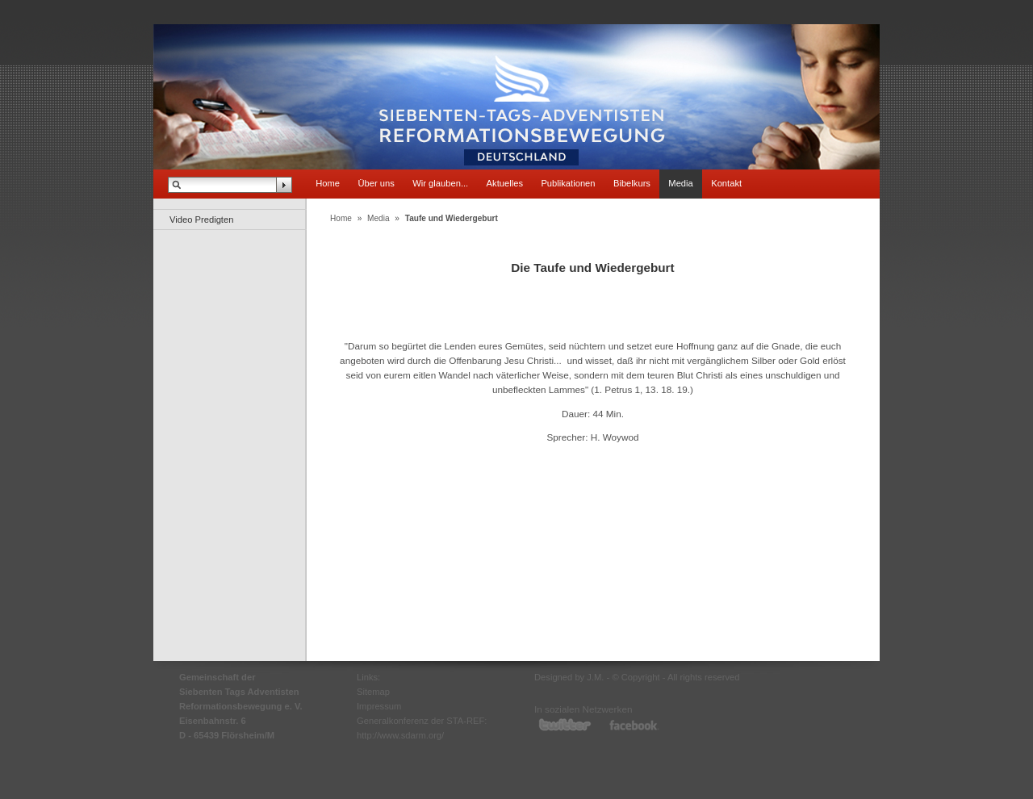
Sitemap (373, 692)
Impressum (379, 706)
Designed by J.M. (569, 677)
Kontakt (726, 183)
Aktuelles (505, 183)
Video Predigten (201, 219)
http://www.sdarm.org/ (400, 735)
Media (680, 183)
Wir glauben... (440, 183)
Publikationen (568, 183)
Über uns (376, 183)
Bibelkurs (631, 183)
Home (328, 183)
